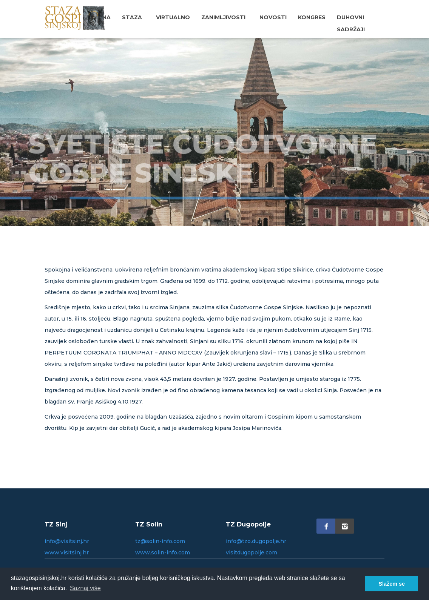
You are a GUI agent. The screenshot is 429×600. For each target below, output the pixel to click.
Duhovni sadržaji (351, 23)
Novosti (273, 17)
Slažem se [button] (391, 584)
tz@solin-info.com (160, 541)
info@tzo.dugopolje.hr (256, 541)
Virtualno (173, 17)
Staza (132, 17)
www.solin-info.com (162, 552)
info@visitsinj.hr (67, 541)
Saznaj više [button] (85, 588)
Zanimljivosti (223, 17)
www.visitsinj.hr (67, 552)
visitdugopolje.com (251, 552)
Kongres (312, 17)
